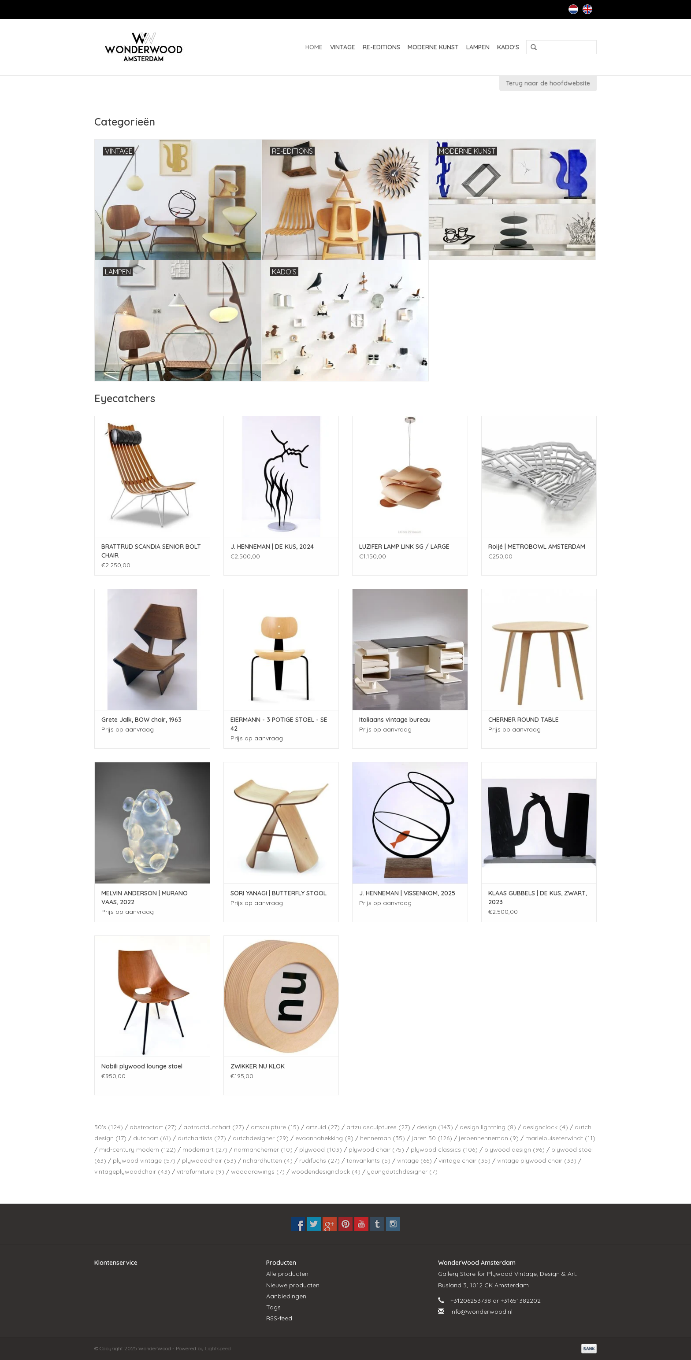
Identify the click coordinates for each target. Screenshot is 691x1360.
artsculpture (275, 1127)
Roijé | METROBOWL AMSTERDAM (536, 547)
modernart (204, 1149)
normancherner (263, 1149)
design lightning (488, 1127)
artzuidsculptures (378, 1127)
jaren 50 (432, 1138)
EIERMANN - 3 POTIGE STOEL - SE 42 (278, 724)
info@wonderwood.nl (481, 1312)
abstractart (153, 1127)
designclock (545, 1127)
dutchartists (202, 1138)
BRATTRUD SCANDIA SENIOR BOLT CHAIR (151, 551)
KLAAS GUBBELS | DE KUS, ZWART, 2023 (537, 897)
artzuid (323, 1127)
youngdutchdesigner (402, 1171)
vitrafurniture (200, 1171)
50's (108, 1127)
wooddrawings (258, 1171)
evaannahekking (324, 1138)
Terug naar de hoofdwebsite (548, 83)
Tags (273, 1307)
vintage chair (464, 1160)
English (587, 9)
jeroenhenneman (489, 1138)
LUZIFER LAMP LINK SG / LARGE (404, 547)
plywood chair (376, 1149)
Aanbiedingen (286, 1296)
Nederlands (573, 9)
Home (314, 47)
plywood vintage (144, 1160)
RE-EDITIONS (381, 47)
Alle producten (287, 1274)
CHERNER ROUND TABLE (523, 720)
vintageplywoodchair (132, 1171)
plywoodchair (209, 1160)
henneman (382, 1138)
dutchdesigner (261, 1138)
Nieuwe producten (292, 1285)
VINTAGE (342, 47)
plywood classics (444, 1149)
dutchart (152, 1138)
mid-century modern (137, 1149)
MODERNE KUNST (433, 47)
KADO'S (508, 47)
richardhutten (268, 1160)
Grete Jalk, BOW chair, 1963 (141, 720)
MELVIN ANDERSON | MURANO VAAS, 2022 (144, 897)
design (435, 1127)
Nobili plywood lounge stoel (141, 1066)
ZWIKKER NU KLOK (257, 1066)
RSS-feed (279, 1318)
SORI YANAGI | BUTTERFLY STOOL (278, 893)
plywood (320, 1149)
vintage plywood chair (536, 1160)
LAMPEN (478, 47)
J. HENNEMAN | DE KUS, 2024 (272, 547)
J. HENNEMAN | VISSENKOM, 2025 (407, 893)
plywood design (514, 1149)
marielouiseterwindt (560, 1138)
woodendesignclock (325, 1171)
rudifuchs (319, 1160)
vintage (414, 1160)
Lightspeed (218, 1348)
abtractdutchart (213, 1127)
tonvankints (368, 1160)
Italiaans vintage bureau (395, 720)
